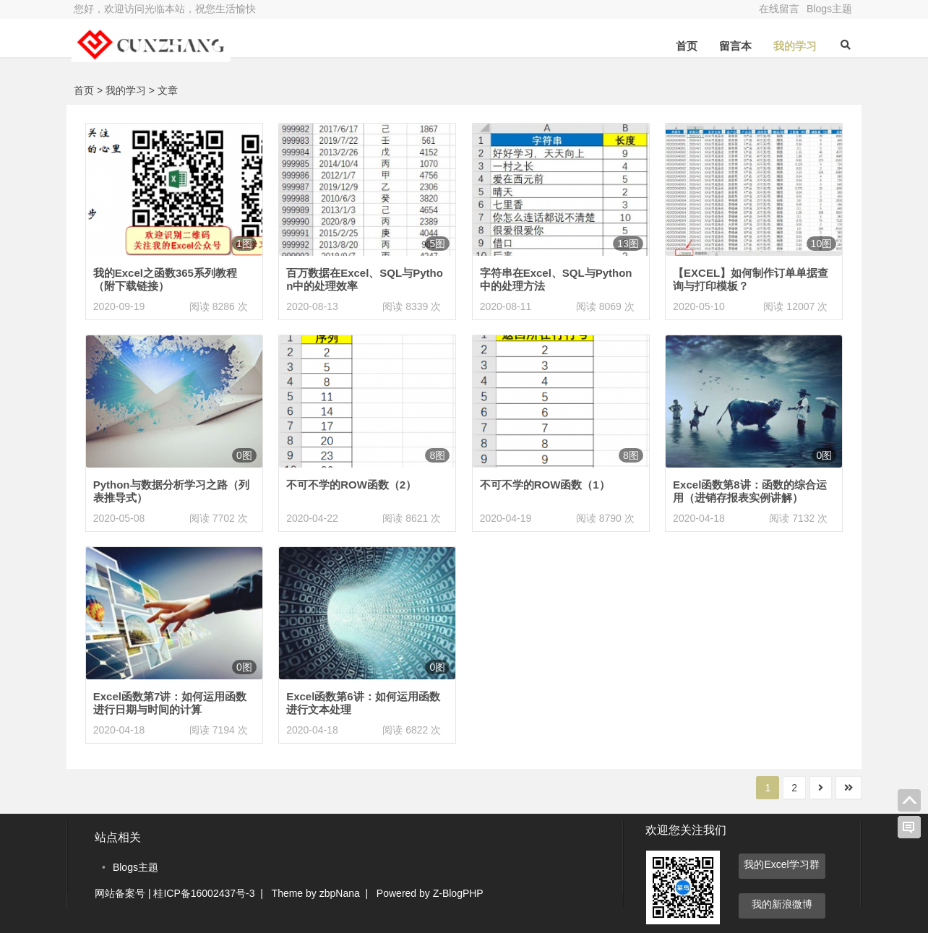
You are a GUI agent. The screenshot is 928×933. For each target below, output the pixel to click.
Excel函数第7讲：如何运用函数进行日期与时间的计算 (170, 702)
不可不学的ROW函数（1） (545, 484)
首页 (684, 46)
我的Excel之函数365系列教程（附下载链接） (165, 279)
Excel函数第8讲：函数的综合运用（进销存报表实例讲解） (750, 491)
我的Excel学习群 (781, 864)
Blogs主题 (829, 8)
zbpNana (339, 893)
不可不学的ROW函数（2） (351, 484)
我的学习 (793, 46)
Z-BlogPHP (458, 893)
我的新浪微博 (782, 904)
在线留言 (779, 8)
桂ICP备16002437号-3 (203, 893)
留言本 (733, 46)
